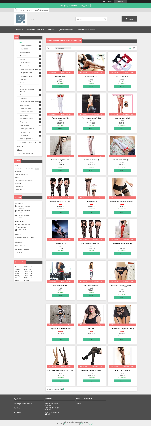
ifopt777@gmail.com (23, 224)
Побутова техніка (25, 95)
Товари (30, 30)
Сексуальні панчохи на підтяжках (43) (60, 370)
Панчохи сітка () (91, 201)
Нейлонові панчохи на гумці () (91, 370)
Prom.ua (85, 422)
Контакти (51, 30)
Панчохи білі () (60, 76)
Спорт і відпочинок (26, 122)
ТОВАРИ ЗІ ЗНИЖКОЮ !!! (26, 153)
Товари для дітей (25, 108)
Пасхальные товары (26, 112)
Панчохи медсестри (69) (60, 118)
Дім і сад (22, 59)
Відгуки (20, 150)
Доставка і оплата (66, 30)
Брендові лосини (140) (60, 285)
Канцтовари (23, 56)
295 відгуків (109, 1)
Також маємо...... (25, 135)
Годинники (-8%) (25, 132)
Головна (19, 30)
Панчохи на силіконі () (91, 160)
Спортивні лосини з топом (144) (60, 329)
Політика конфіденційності (88, 424)
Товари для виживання (27, 128)
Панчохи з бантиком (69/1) (122, 160)
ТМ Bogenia (23, 79)
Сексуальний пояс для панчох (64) (122, 201)
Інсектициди (24, 115)
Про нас (40, 30)
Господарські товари (26, 76)
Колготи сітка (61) (91, 76)
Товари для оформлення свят (29, 101)
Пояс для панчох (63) (122, 76)
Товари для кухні (25, 62)
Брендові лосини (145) (91, 285)
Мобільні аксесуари (26, 45)
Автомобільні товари (26, 118)
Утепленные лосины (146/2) (91, 118)
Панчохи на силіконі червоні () (122, 243)
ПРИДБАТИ (84, 6)
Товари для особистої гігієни (29, 69)
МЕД (21, 86)
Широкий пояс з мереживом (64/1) (122, 329)
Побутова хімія (24, 66)
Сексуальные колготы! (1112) (60, 201)
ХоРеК (22, 83)
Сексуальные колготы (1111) (91, 243)
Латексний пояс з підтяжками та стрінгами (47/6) (122, 286)
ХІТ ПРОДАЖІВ (25, 52)
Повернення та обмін (86, 30)
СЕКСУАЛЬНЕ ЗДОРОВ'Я (28, 142)
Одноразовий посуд (26, 73)
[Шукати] (105, 19)
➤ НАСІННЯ (24, 49)
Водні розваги (24, 125)
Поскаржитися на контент (71, 424)
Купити (60, 87)
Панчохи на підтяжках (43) (60, 160)
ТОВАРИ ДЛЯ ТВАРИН (27, 139)
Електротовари (24, 105)
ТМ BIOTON (23, 98)
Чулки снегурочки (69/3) (122, 118)
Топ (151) (91, 329)
